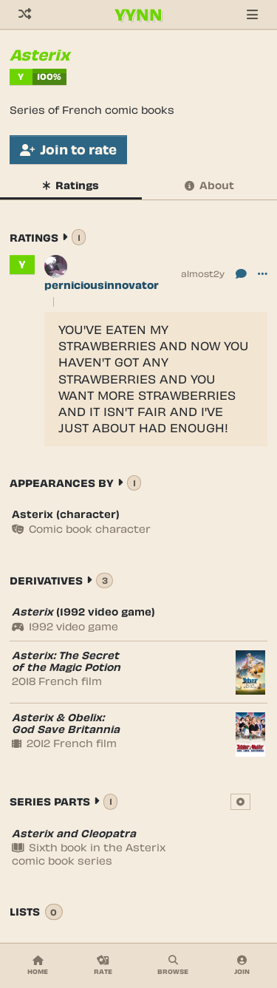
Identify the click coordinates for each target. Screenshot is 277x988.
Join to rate (68, 149)
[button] (262, 273)
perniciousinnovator (101, 284)
